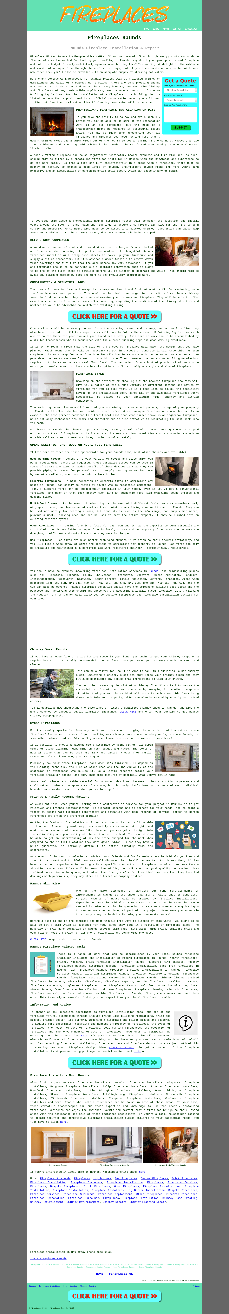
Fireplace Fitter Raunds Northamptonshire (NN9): (68, 56)
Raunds (153, 571)
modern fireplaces (136, 958)
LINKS (156, 29)
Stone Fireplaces (149, 1194)
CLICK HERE (128, 711)
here (63, 1121)
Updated (73, 1286)
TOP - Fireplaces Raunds (48, 1258)
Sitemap (32, 1286)
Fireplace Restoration (47, 1198)
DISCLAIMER (191, 29)
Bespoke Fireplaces (65, 1186)
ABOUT (166, 29)
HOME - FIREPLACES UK (114, 1274)
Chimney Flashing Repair (148, 1202)
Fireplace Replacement (115, 1194)
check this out (121, 1047)
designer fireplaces (183, 973)
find (43, 1082)
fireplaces (45, 90)
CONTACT (177, 29)
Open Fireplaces (126, 1186)
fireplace (192, 60)
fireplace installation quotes (111, 1118)
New (65, 1286)
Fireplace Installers (108, 1190)
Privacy (196, 1286)
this (84, 1035)
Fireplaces (82, 1178)
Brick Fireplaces (184, 1178)
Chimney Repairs (114, 1202)
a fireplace (152, 1110)
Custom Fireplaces (154, 1178)
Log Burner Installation (146, 1190)
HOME (146, 29)
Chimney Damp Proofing (179, 1198)
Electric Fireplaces (181, 1194)
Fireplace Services (182, 1182)
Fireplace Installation (48, 1182)
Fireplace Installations (161, 1186)
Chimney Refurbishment (46, 1202)
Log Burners (102, 1178)
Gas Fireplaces (126, 1178)
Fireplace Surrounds (55, 1178)
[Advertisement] (114, 196)
